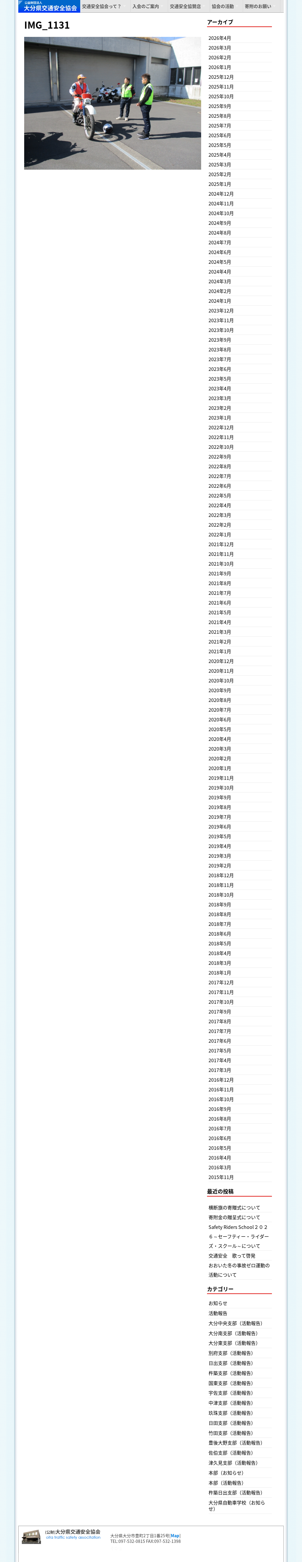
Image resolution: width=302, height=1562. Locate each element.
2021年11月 (221, 553)
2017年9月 (220, 1011)
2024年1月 (220, 300)
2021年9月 (220, 573)
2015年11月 (221, 1176)
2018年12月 (221, 875)
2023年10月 (221, 329)
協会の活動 (223, 6)
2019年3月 (220, 855)
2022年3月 (220, 514)
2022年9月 (220, 456)
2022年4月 (220, 505)
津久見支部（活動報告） (234, 1462)
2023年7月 (220, 359)
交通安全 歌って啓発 (232, 1255)
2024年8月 (220, 232)
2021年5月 (220, 612)
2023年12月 (221, 310)
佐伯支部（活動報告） (232, 1452)
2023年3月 (220, 398)
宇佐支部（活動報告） (232, 1392)
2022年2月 (220, 524)
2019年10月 (221, 787)
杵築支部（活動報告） (232, 1372)
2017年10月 (221, 1001)
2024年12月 (221, 193)
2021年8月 (220, 583)
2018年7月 (220, 923)
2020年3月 (220, 748)
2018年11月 (221, 884)
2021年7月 (220, 592)
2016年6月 (220, 1138)
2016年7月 (220, 1128)
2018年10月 (221, 894)
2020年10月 (221, 680)
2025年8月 (220, 115)
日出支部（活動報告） (232, 1362)
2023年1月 (220, 417)
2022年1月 (220, 534)
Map (175, 1535)
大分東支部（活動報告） (234, 1342)
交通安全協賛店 (185, 6)
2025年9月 (220, 105)
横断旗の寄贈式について (234, 1207)
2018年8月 (220, 914)
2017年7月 (220, 1030)
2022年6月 (220, 485)
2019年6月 (220, 826)
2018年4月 (220, 953)
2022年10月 (221, 446)
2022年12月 (221, 427)
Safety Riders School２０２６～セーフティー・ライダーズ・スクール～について (239, 1236)
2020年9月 (220, 690)
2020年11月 (221, 670)
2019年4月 (220, 845)
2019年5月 (220, 836)
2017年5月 (220, 1050)
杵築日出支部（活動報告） (237, 1492)
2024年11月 (221, 203)
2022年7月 (220, 475)
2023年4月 (220, 388)
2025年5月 (220, 144)
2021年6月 (220, 602)
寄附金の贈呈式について (234, 1217)
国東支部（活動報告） (232, 1382)
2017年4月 (220, 1060)
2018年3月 (220, 962)
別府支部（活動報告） (232, 1352)
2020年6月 (220, 719)
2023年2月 (220, 407)
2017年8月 (220, 1021)
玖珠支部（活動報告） (232, 1412)
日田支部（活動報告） (232, 1422)
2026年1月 (220, 67)
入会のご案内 (145, 6)
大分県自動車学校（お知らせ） (237, 1505)
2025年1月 (220, 183)
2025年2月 (220, 174)
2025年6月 (220, 135)
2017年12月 (221, 982)
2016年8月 (220, 1118)
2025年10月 (221, 96)
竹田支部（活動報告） (232, 1432)
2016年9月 (220, 1108)
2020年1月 (220, 768)
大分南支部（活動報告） (234, 1333)
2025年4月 (220, 154)
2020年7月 (220, 709)
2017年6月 (220, 1040)
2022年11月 (221, 437)
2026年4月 (220, 37)
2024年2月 (220, 290)
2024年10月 (221, 213)
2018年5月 (220, 943)
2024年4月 (220, 271)
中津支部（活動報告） (232, 1402)
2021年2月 (220, 641)
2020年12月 (221, 660)
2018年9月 (220, 904)
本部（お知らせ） (227, 1472)
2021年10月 (221, 563)
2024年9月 (220, 222)
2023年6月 (220, 368)
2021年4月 (220, 622)
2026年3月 (220, 47)
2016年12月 (221, 1079)
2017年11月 (221, 992)
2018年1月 (220, 972)
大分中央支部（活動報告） (237, 1323)
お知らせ (218, 1302)
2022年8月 (220, 466)
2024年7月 (220, 242)
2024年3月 (220, 281)
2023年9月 (220, 339)
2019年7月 (220, 816)
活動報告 (218, 1313)
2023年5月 (220, 378)
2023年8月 (220, 349)
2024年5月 (220, 261)
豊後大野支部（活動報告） (237, 1442)
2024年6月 (220, 252)
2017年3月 (220, 1069)
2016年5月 (220, 1147)
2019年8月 (220, 807)
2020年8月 (220, 699)
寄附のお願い (258, 6)
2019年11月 (221, 777)
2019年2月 (220, 865)
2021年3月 (220, 631)
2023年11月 (221, 320)
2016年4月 (220, 1157)
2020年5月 (220, 729)
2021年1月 (220, 651)
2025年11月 (221, 86)
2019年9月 (220, 797)
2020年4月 (220, 738)
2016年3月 (220, 1167)
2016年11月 (221, 1089)
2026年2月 (220, 57)
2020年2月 (220, 758)
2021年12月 (221, 544)
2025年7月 (220, 125)
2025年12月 (221, 76)
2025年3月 (220, 164)
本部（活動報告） (227, 1482)
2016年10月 (221, 1099)
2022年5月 (220, 495)
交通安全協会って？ (102, 6)
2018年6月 (220, 933)
